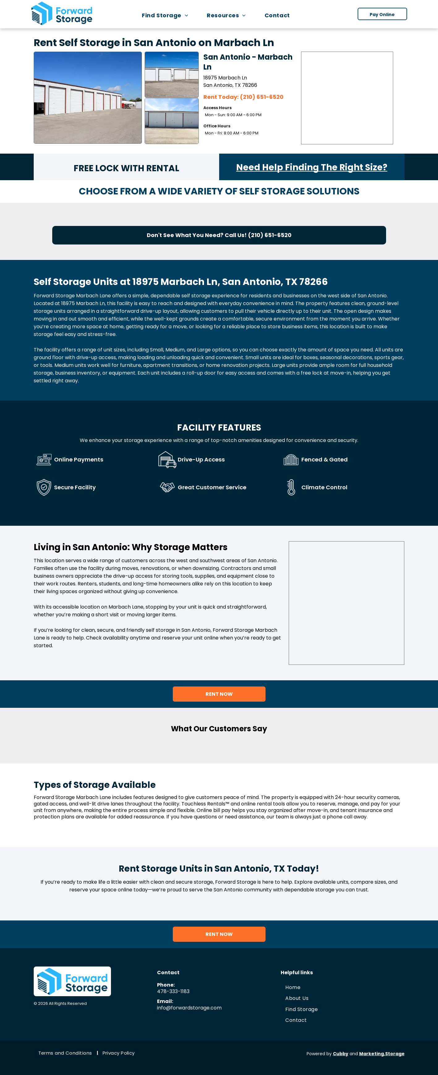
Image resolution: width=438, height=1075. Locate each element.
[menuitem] (168, 15)
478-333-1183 (173, 991)
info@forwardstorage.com (189, 1007)
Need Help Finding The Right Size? (311, 167)
